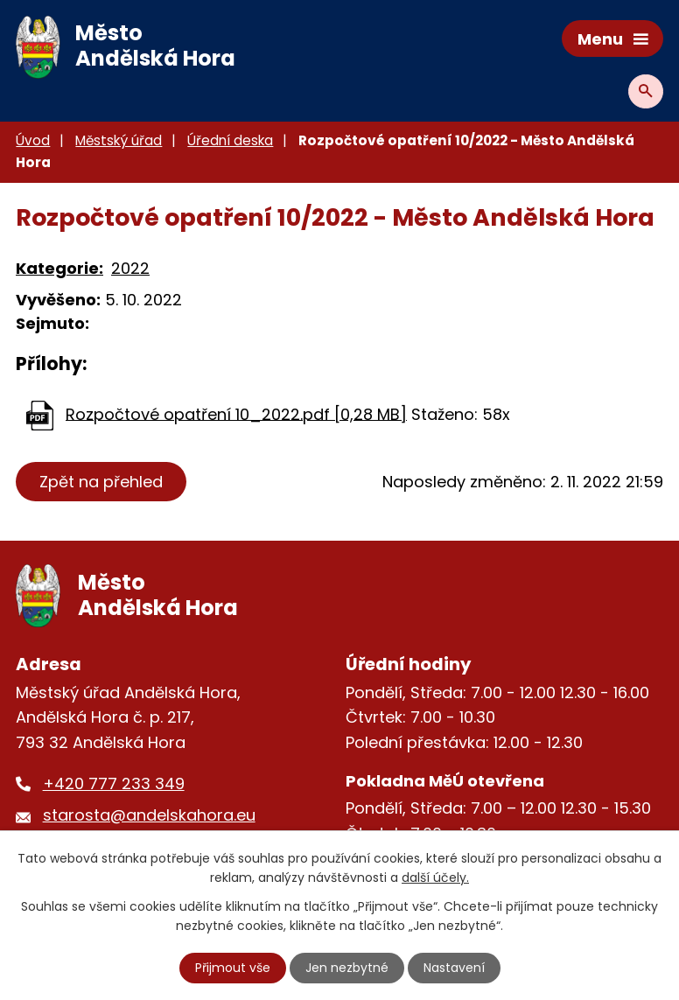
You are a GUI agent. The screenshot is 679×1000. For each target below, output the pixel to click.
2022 (130, 268)
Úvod (33, 140)
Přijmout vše (232, 967)
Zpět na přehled (101, 482)
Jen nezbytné (346, 967)
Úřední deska (230, 140)
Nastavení (454, 967)
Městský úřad (118, 140)
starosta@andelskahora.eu (149, 815)
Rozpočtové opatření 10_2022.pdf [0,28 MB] (236, 413)
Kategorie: (59, 268)
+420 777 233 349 (114, 783)
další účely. (435, 877)
